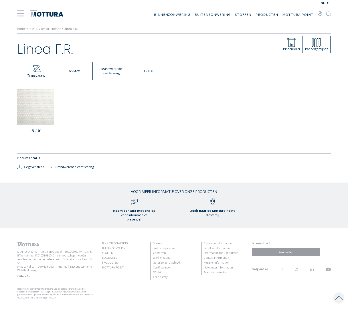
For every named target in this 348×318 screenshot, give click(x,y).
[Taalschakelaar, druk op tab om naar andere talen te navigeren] (324, 3)
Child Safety (160, 277)
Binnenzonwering (172, 14)
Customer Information (218, 243)
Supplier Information (217, 248)
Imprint (62, 266)
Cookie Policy (46, 266)
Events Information (215, 272)
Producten (266, 14)
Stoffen (243, 14)
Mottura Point (297, 14)
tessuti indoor (51, 29)
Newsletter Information (218, 267)
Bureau (157, 243)
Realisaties (109, 258)
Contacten (159, 253)
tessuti (34, 29)
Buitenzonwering (213, 14)
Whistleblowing (26, 270)
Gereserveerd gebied (166, 262)
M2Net (157, 272)
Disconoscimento (81, 266)
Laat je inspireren (164, 248)
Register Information (216, 262)
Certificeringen (162, 267)
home (21, 29)
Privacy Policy (25, 266)
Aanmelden (286, 252)
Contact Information (216, 258)
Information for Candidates (221, 253)
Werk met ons (161, 258)
